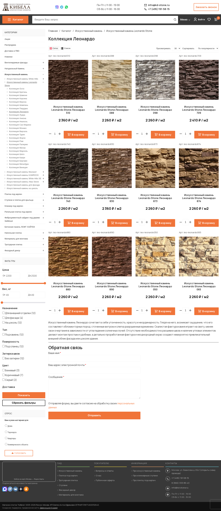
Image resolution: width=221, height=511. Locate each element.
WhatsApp (66, 7)
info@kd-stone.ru (180, 487)
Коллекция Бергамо (18, 161)
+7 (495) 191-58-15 (180, 478)
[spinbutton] (55, 134)
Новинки (8, 57)
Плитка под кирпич (13, 194)
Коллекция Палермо (18, 144)
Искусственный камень (88, 31)
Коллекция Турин (17, 134)
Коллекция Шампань (18, 105)
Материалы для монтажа (16, 238)
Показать (24, 395)
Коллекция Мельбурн (19, 164)
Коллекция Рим (16, 141)
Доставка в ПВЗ (12, 51)
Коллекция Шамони (18, 95)
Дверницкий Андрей (49, 508)
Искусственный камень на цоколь (22, 188)
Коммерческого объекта (18, 445)
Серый (11, 380)
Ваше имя (54, 353)
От (4, 275)
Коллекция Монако (18, 128)
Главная (53, 31)
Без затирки (14, 358)
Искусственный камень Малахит (22, 172)
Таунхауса (12, 432)
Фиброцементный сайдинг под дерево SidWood (22, 219)
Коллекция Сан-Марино (20, 125)
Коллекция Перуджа (18, 108)
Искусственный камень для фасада (23, 185)
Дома (10, 426)
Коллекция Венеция (18, 167)
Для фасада (14, 318)
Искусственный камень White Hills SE (24, 178)
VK (15, 489)
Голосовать (20, 453)
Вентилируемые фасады (16, 62)
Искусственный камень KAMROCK (23, 175)
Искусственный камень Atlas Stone (23, 182)
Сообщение (56, 377)
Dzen (20, 489)
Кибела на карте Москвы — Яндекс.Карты (29, 479)
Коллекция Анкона (17, 118)
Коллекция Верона (17, 102)
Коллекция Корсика (18, 98)
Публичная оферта (105, 480)
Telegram (62, 7)
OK (26, 489)
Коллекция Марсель (18, 151)
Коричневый (14, 375)
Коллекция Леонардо (19, 111)
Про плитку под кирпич (144, 480)
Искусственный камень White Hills (22, 79)
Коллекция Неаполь (18, 121)
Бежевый (12, 370)
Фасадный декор (12, 250)
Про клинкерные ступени (145, 475)
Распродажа (10, 45)
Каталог (66, 31)
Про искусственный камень (146, 470)
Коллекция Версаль (18, 131)
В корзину (78, 134)
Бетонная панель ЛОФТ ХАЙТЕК (20, 227)
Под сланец (14, 346)
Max (57, 7)
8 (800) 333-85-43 (180, 483)
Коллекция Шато (16, 154)
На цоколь (13, 322)
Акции (7, 39)
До (29, 275)
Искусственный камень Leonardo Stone (129, 31)
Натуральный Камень (15, 68)
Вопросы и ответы (105, 470)
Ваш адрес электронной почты (67, 365)
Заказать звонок (206, 7)
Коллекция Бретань (18, 92)
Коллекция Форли (17, 138)
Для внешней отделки (20, 313)
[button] (59, 134)
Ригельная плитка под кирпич (18, 212)
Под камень (14, 334)
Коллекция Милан (17, 147)
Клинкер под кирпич (14, 206)
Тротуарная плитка (13, 244)
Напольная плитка (13, 233)
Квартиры (12, 438)
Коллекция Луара (17, 115)
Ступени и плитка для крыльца (19, 200)
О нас (98, 475)
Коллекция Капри (17, 157)
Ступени (63, 485)
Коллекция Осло (16, 89)
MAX (4, 489)
